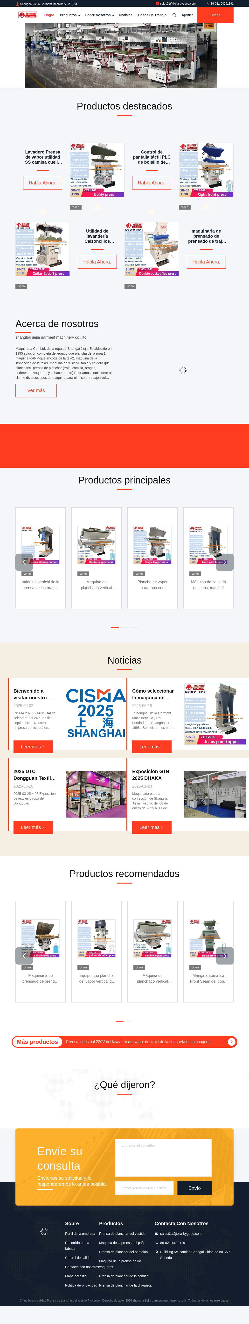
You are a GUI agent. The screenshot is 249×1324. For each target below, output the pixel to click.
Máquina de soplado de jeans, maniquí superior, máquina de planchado (208, 585)
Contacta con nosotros (82, 1267)
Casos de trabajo (152, 15)
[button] (24, 562)
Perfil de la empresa (80, 1234)
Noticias (125, 15)
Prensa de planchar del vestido (122, 1234)
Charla (215, 15)
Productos (69, 15)
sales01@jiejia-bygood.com (175, 3)
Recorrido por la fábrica (77, 1246)
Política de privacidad (81, 1285)
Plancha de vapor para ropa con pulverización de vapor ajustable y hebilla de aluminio (153, 585)
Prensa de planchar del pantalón (123, 1252)
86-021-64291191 (220, 3)
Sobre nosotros (99, 15)
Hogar (49, 15)
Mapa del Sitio (76, 1276)
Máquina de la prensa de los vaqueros (120, 1264)
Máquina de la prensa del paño (122, 1243)
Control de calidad (78, 1258)
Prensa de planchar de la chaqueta (125, 1285)
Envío (194, 1188)
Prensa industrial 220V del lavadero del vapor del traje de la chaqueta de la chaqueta (139, 1042)
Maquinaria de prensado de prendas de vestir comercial (40, 978)
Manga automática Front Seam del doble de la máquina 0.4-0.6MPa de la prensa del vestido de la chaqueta (208, 978)
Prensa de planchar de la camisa (123, 1276)
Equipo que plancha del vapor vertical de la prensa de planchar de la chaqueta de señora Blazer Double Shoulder (96, 978)
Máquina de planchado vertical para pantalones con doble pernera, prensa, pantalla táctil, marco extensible (96, 585)
